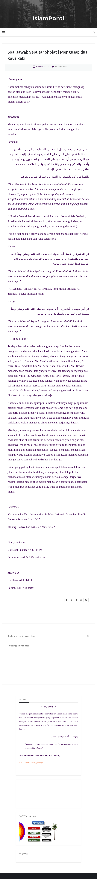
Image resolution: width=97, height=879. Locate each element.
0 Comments (61, 66)
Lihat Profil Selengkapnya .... (32, 763)
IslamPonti (48, 18)
